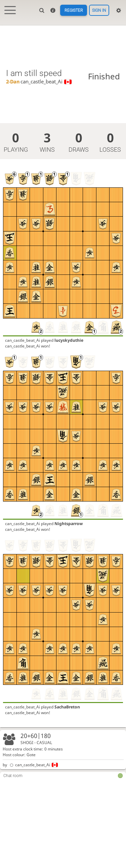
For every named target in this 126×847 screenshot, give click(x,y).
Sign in (99, 10)
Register (74, 10)
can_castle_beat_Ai (33, 765)
